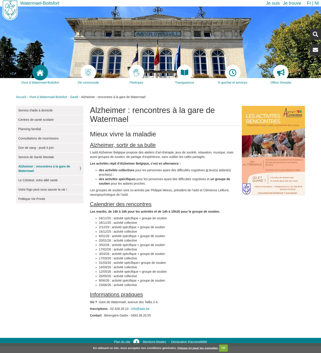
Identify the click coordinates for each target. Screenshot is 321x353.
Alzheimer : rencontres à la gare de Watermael (44, 169)
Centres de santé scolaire (36, 119)
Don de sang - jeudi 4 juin (36, 147)
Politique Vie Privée (31, 199)
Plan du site (122, 342)
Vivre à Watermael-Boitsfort (48, 97)
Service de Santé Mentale (36, 157)
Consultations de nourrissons (38, 138)
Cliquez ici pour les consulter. (197, 347)
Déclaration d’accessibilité (189, 342)
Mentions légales (154, 342)
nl (317, 3)
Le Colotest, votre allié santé (38, 180)
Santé (74, 97)
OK (223, 347)
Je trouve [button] (292, 3)
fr (309, 3)
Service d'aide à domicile (35, 110)
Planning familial (29, 129)
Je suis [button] (273, 3)
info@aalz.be (140, 309)
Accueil (21, 97)
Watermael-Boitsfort (39, 3)
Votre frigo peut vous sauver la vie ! (42, 189)
